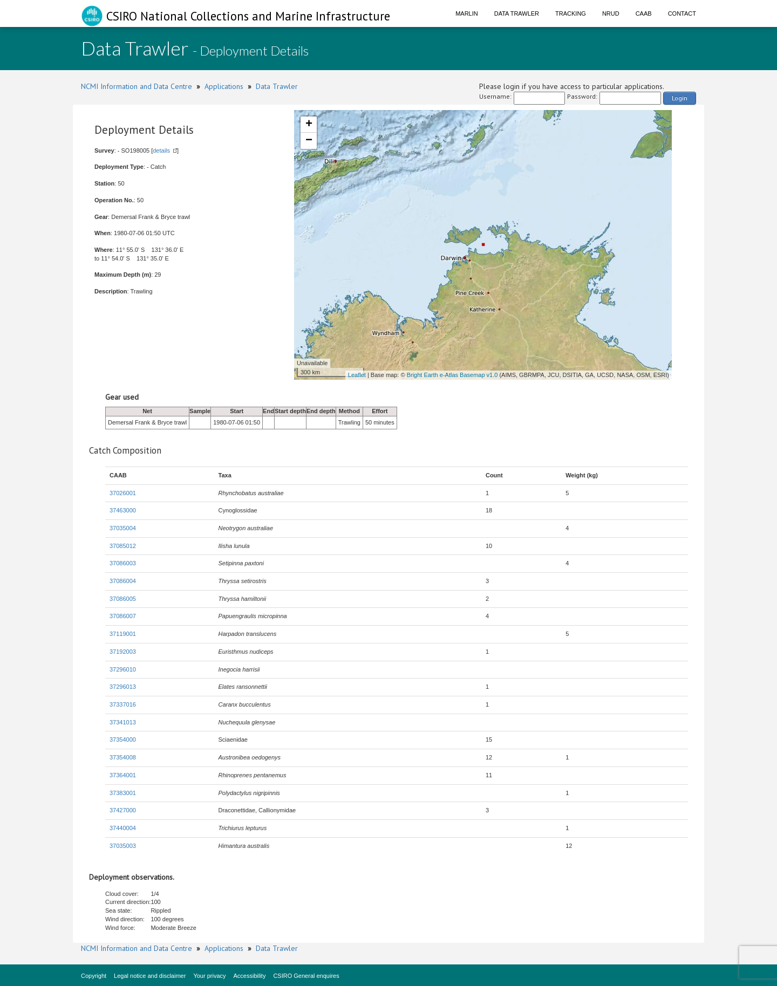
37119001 (123, 634)
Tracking (570, 13)
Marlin (466, 13)
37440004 (123, 828)
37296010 (123, 669)
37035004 (123, 528)
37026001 (123, 493)
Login (679, 98)
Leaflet (357, 375)
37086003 (123, 563)
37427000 (123, 810)
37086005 (123, 598)
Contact (682, 13)
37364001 (123, 775)
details (161, 150)
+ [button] (308, 125)
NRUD (610, 13)
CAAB (644, 13)
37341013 (123, 722)
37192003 (123, 651)
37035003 (123, 846)
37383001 (123, 793)
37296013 (123, 686)
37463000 (123, 510)
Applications (224, 86)
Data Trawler (516, 13)
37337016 (123, 704)
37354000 (123, 739)
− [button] (308, 141)
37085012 (123, 546)
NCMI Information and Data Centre (136, 86)
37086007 (123, 616)
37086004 (123, 581)
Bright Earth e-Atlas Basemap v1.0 (452, 375)
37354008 (123, 757)
